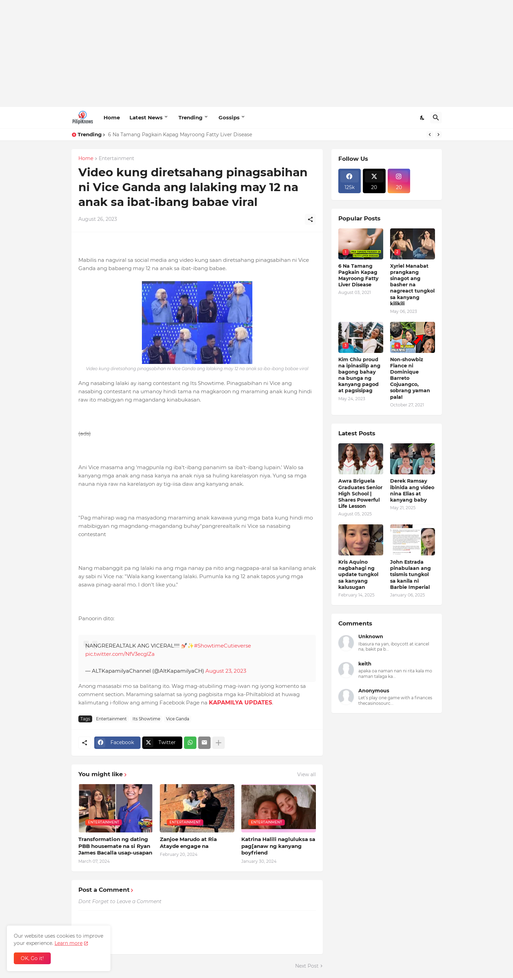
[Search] (436, 118)
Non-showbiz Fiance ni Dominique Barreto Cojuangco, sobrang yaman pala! (410, 378)
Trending (190, 117)
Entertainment (116, 158)
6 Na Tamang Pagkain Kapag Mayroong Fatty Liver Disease (180, 134)
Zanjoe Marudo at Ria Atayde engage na (188, 842)
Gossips (229, 117)
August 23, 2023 (225, 671)
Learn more (69, 943)
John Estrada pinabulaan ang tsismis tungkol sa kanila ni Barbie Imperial (410, 574)
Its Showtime (146, 718)
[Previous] (429, 134)
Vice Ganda (177, 718)
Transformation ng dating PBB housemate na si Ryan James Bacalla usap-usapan (115, 846)
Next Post (307, 966)
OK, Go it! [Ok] (32, 958)
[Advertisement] (256, 53)
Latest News (146, 117)
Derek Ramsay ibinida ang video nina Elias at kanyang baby (412, 490)
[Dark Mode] (422, 118)
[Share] (310, 219)
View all (306, 774)
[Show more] (218, 743)
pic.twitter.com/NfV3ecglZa (120, 654)
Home (112, 117)
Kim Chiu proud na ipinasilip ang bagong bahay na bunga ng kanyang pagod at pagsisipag (359, 375)
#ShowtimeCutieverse (222, 645)
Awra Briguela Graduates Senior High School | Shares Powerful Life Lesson (360, 493)
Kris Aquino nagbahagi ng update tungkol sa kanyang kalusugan (358, 574)
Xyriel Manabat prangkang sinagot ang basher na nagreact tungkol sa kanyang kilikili (412, 285)
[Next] (438, 134)
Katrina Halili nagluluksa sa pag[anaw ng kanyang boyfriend (278, 846)
